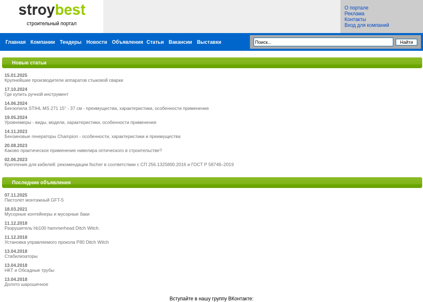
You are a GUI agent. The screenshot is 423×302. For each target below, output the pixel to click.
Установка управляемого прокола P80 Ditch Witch (57, 242)
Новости (96, 42)
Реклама (354, 14)
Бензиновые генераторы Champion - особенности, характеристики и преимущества (93, 136)
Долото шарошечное (26, 284)
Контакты (355, 19)
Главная (15, 42)
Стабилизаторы (21, 256)
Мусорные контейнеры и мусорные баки (47, 214)
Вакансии (180, 42)
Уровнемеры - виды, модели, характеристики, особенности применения (80, 122)
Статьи (155, 42)
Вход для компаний (367, 25)
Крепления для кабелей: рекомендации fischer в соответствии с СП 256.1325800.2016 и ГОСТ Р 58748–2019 (119, 164)
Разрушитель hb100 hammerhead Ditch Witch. (52, 228)
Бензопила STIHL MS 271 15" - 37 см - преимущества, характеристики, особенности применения (107, 108)
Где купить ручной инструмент (37, 94)
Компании (43, 42)
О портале (356, 8)
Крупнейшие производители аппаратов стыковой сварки (64, 80)
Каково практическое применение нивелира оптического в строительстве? (83, 150)
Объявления (127, 42)
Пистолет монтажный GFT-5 (34, 199)
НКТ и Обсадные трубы (29, 270)
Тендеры (71, 42)
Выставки (209, 42)
